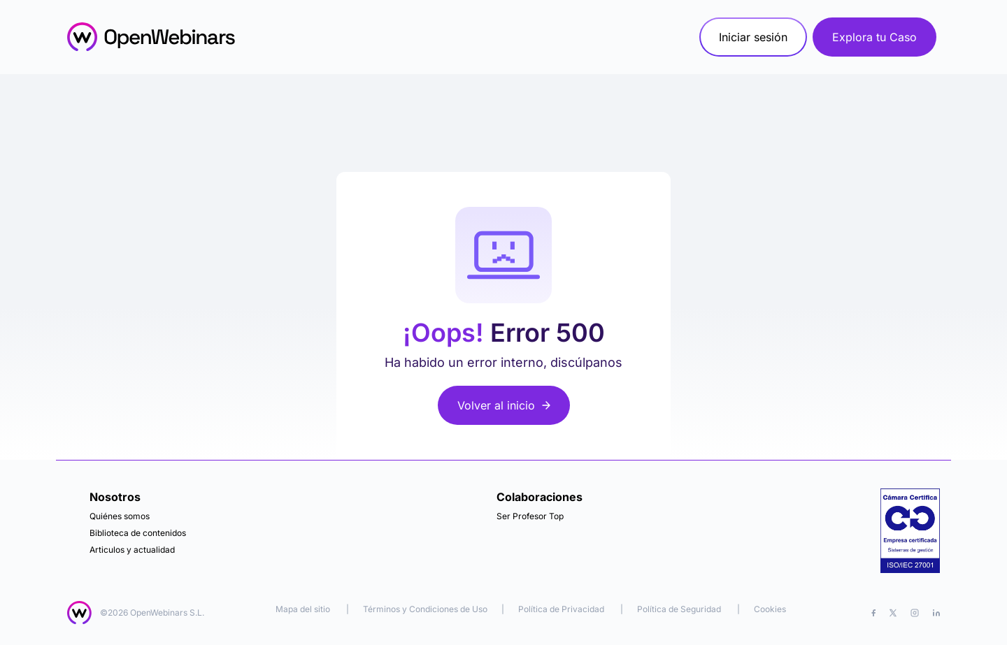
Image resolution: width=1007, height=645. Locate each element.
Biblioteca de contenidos (138, 533)
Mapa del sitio (304, 609)
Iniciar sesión (753, 37)
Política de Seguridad (679, 609)
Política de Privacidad (561, 609)
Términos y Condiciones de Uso (425, 609)
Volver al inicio (503, 405)
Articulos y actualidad (132, 549)
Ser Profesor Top (530, 516)
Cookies (770, 609)
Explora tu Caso (874, 37)
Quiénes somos (120, 516)
